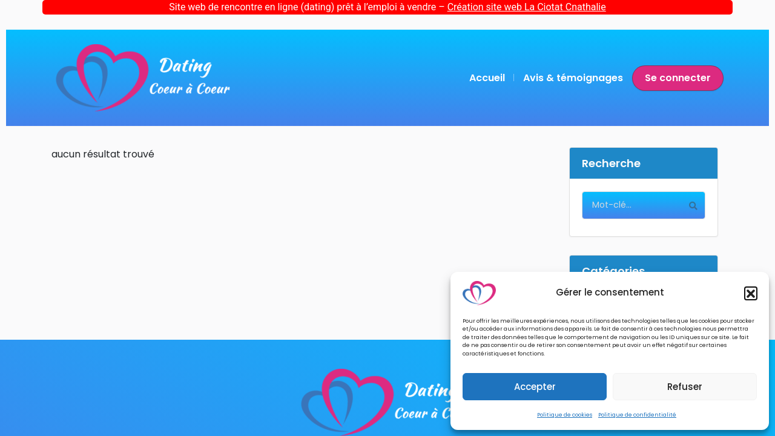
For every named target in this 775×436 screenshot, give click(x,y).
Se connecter (678, 78)
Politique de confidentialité (637, 414)
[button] (751, 293)
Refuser (684, 386)
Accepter (535, 386)
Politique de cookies (564, 414)
